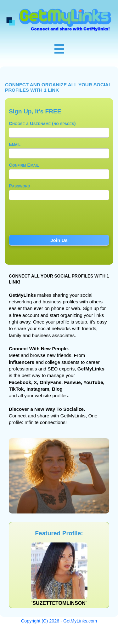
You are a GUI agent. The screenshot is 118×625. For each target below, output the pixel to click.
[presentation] (59, 219)
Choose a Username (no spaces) (42, 123)
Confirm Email (24, 165)
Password (19, 185)
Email (14, 144)
